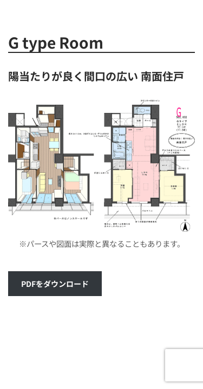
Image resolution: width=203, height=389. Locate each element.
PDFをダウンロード (55, 283)
